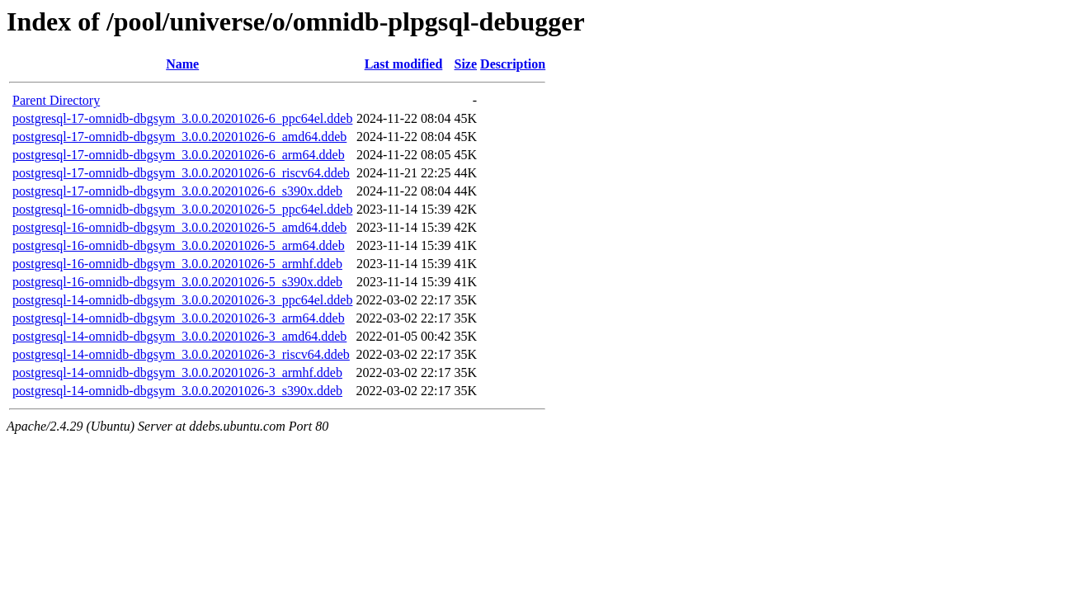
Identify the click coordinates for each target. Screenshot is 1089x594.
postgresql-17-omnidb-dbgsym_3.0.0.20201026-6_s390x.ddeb (177, 191)
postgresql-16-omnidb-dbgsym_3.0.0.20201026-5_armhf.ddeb (177, 264)
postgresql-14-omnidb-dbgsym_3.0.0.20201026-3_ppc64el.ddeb (182, 300)
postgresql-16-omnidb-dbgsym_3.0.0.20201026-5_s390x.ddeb (177, 282)
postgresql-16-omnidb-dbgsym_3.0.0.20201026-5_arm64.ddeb (178, 245)
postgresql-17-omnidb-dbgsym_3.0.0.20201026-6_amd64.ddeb (179, 137)
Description (512, 64)
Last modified (404, 64)
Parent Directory (56, 100)
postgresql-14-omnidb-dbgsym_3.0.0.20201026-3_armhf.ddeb (177, 372)
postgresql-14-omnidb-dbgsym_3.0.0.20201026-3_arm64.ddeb (178, 318)
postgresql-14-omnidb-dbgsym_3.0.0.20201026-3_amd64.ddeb (179, 336)
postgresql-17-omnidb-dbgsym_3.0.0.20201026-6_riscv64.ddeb (181, 173)
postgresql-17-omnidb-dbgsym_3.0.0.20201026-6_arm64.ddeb (178, 155)
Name (182, 64)
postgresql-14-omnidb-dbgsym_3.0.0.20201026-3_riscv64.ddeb (181, 354)
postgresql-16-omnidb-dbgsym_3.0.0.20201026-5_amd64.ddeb (179, 227)
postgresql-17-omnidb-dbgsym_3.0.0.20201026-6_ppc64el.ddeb (182, 118)
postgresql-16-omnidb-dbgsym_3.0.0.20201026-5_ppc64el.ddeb (182, 209)
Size (466, 64)
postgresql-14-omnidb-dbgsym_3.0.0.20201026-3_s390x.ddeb (177, 391)
